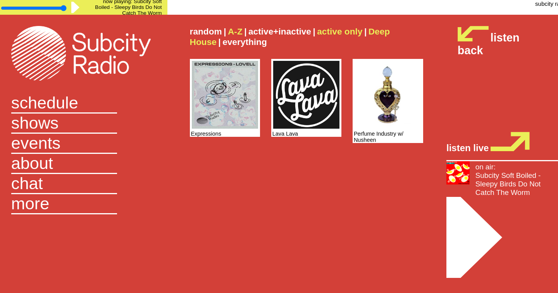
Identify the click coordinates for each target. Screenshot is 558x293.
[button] (83, 204)
